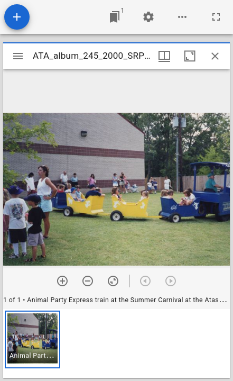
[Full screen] (216, 17)
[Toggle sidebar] (18, 56)
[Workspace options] (182, 17)
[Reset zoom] (113, 281)
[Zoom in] (62, 281)
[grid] (116, 343)
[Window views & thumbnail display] (164, 56)
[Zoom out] (87, 281)
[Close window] (215, 56)
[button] (32, 339)
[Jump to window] (114, 17)
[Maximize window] (189, 56)
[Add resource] (17, 17)
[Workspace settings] (148, 17)
